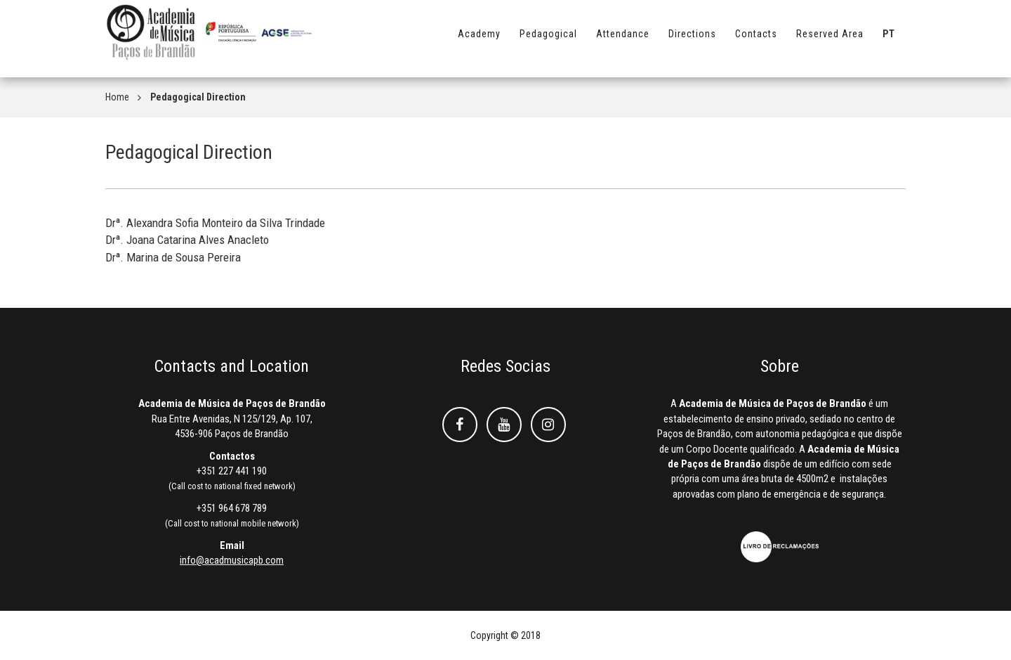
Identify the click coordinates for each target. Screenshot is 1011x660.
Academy (479, 40)
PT (889, 40)
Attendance (622, 40)
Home (117, 97)
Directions (692, 40)
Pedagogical (548, 40)
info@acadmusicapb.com (232, 560)
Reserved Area (830, 40)
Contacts (756, 40)
